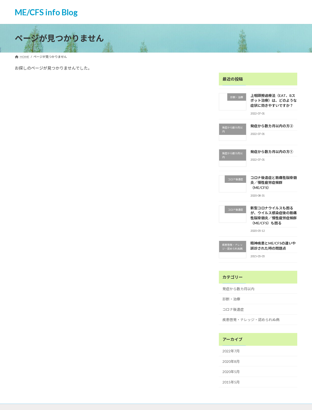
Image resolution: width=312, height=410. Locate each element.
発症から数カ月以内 (238, 289)
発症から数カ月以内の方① (271, 152)
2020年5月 (231, 372)
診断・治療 (231, 299)
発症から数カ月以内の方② (271, 126)
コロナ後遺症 (233, 309)
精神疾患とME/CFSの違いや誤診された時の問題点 (273, 246)
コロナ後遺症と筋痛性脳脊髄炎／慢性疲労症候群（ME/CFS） (273, 182)
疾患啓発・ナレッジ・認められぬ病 (250, 320)
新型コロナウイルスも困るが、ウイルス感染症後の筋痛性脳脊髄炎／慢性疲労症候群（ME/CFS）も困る (273, 215)
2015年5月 (231, 382)
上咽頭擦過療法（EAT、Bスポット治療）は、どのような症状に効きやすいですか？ (273, 100)
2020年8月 (231, 361)
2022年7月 (231, 351)
